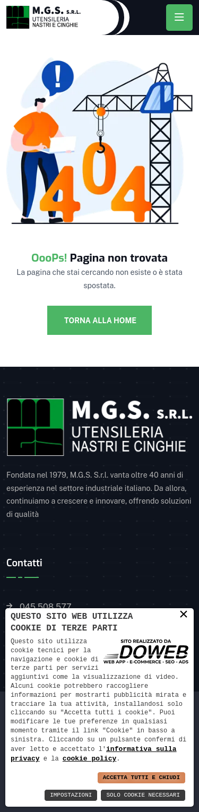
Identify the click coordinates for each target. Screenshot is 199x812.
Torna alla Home (99, 320)
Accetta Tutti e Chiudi (141, 778)
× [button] (183, 614)
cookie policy (89, 758)
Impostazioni (71, 795)
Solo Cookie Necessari (143, 795)
